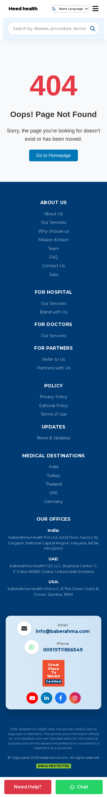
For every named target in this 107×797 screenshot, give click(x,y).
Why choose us (53, 231)
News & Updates (53, 437)
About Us (53, 213)
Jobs (53, 274)
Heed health (23, 8)
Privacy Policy (53, 396)
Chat (79, 787)
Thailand (53, 484)
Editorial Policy (53, 405)
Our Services (53, 222)
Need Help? (28, 787)
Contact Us (54, 265)
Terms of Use (54, 414)
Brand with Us (53, 312)
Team (53, 248)
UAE (53, 492)
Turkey (53, 475)
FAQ (53, 257)
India (53, 466)
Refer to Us (53, 359)
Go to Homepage (53, 155)
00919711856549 (63, 650)
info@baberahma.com (63, 631)
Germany (53, 501)
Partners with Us (53, 368)
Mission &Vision (53, 239)
